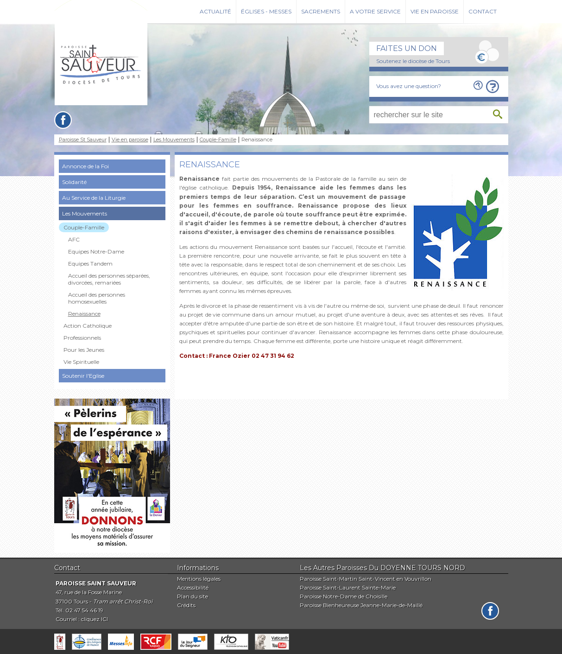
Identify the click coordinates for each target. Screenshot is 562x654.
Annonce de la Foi (85, 166)
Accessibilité (192, 587)
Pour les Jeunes (83, 349)
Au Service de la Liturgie (94, 197)
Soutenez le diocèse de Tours (413, 60)
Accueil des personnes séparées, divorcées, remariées (109, 279)
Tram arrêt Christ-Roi (122, 601)
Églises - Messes (266, 11)
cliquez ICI (94, 619)
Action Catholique (87, 325)
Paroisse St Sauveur (83, 140)
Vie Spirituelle (81, 361)
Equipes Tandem (90, 263)
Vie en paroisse (434, 11)
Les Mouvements (174, 140)
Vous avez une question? (408, 86)
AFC (74, 239)
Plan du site (192, 596)
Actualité (215, 11)
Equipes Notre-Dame (96, 251)
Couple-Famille (218, 140)
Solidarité (74, 181)
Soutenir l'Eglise (83, 375)
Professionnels (82, 337)
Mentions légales (199, 578)
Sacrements (320, 11)
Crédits (186, 605)
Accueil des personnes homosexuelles (96, 298)
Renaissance (84, 313)
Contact (482, 11)
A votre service (375, 11)
